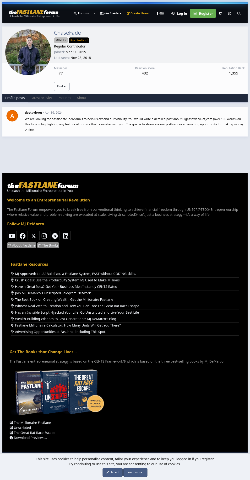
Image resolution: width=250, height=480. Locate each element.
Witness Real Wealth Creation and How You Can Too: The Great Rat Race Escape (75, 306)
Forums (83, 13)
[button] (94, 13)
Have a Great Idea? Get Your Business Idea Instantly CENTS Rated (64, 286)
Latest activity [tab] (41, 97)
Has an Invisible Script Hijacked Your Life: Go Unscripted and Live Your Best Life (75, 312)
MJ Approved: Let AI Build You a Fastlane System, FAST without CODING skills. (73, 273)
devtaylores (33, 113)
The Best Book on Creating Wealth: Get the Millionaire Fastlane (62, 299)
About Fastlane (22, 245)
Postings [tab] (64, 97)
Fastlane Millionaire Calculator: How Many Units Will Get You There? (66, 325)
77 (61, 73)
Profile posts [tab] (15, 97)
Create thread (138, 13)
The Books (48, 245)
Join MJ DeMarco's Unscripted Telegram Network (51, 293)
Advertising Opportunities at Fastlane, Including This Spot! (58, 331)
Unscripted (20, 427)
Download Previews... (28, 437)
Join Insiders (110, 13)
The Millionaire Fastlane (30, 422)
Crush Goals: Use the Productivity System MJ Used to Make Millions (65, 280)
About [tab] (82, 97)
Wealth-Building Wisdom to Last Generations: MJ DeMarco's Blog (63, 318)
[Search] (239, 13)
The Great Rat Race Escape (32, 432)
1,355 (233, 73)
